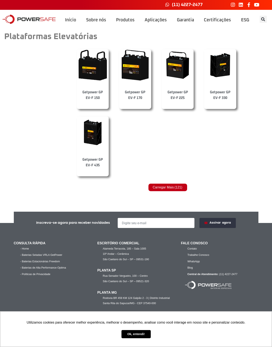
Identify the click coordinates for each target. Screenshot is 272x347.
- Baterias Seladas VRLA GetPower (41, 254)
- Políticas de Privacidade (35, 274)
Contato (192, 248)
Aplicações (156, 20)
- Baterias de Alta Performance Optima (43, 267)
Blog (190, 267)
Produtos (125, 20)
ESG (245, 20)
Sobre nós (96, 20)
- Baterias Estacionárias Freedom (40, 261)
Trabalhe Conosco (198, 254)
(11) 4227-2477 (211, 274)
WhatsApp (193, 261)
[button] (263, 19)
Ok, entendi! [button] (136, 334)
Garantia (185, 20)
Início (70, 20)
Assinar (217, 223)
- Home (24, 248)
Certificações (217, 20)
